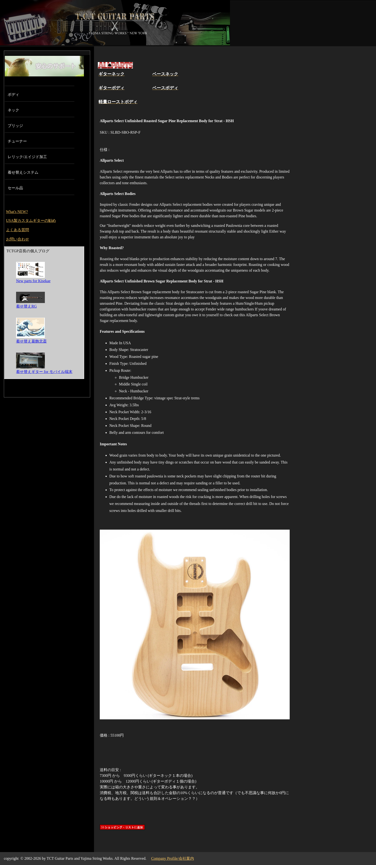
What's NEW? (17, 212)
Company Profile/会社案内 (172, 858)
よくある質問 (17, 230)
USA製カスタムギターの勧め (31, 220)
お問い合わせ (17, 239)
